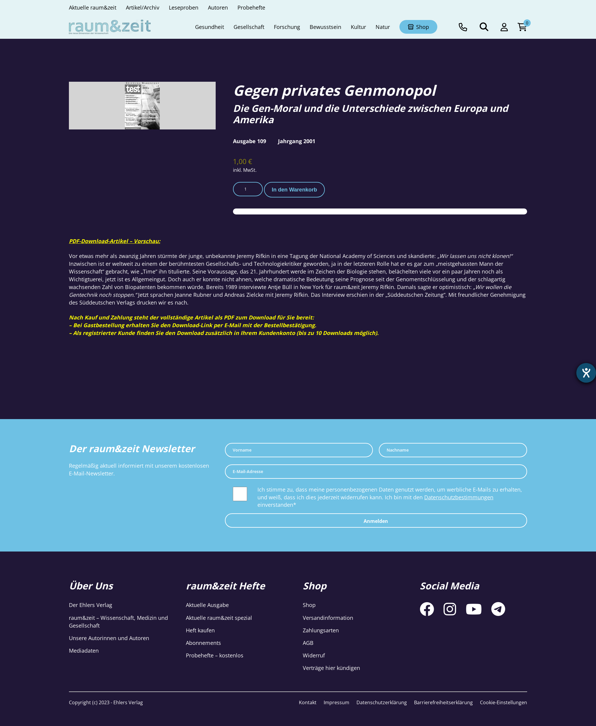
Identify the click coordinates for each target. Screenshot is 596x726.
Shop (309, 604)
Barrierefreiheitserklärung (443, 702)
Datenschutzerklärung (381, 702)
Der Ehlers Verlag (90, 604)
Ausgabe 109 (249, 141)
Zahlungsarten (321, 630)
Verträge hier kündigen (331, 667)
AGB (308, 642)
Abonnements (203, 642)
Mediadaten (84, 650)
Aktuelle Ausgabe (207, 604)
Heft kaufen (200, 630)
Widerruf (314, 655)
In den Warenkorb (294, 190)
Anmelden (376, 521)
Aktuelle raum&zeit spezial (219, 617)
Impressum (336, 702)
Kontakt (307, 702)
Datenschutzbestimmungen (458, 497)
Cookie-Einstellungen (503, 702)
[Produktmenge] (248, 189)
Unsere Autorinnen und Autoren (109, 638)
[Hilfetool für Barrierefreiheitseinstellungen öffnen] (586, 373)
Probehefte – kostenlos (214, 655)
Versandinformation (328, 617)
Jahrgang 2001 (296, 141)
